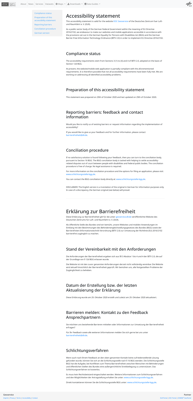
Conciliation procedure (45, 28)
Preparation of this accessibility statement (45, 19)
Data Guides (92, 4)
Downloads (74, 4)
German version (41, 33)
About (23, 4)
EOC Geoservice (120, 21)
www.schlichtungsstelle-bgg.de (80, 174)
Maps (60, 4)
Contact (35, 398)
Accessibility (26, 398)
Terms (18, 398)
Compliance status (43, 13)
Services (39, 4)
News (30, 4)
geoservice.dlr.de (123, 216)
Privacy (12, 398)
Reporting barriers (43, 24)
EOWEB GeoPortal (184, 398)
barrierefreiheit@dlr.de (76, 135)
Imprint (5, 398)
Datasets (49, 4)
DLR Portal (163, 398)
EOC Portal (172, 398)
